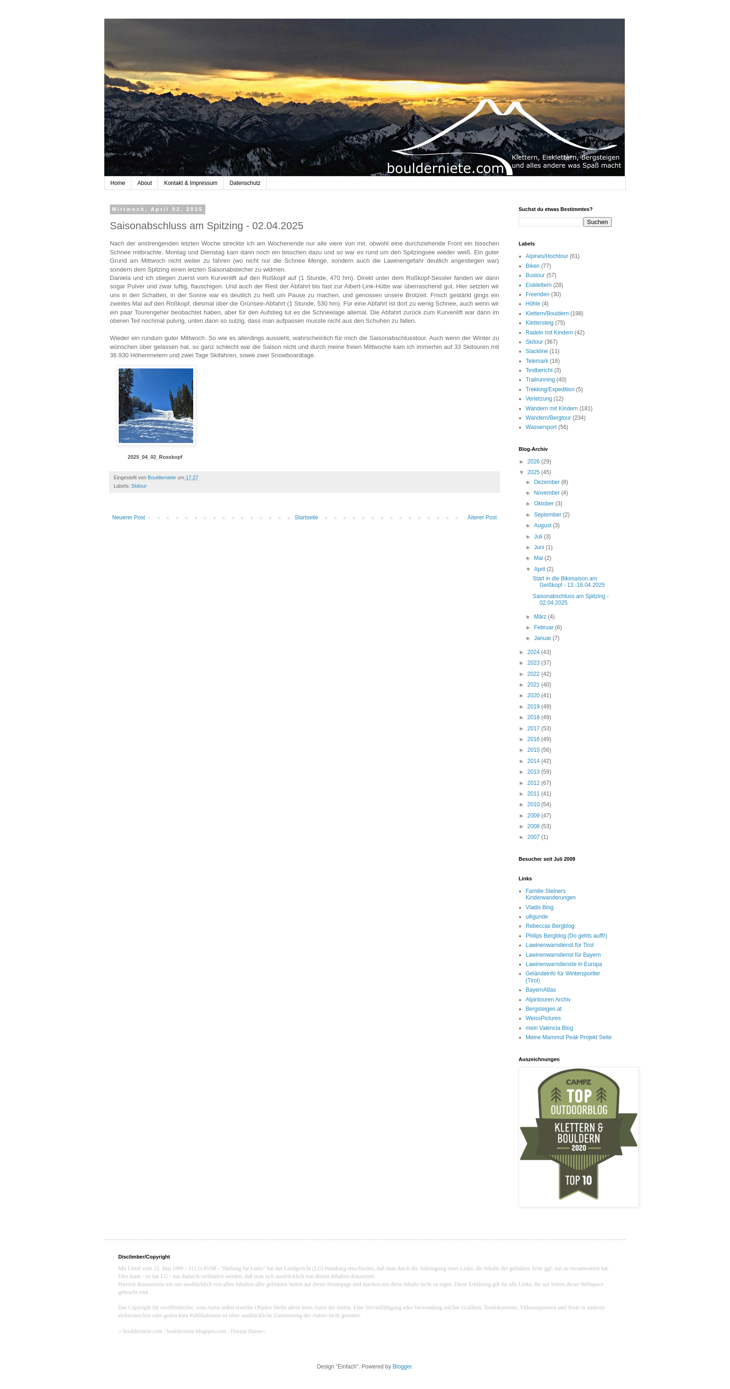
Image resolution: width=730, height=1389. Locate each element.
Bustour (535, 275)
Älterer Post (482, 517)
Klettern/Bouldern (547, 313)
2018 (534, 717)
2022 (534, 674)
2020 (534, 695)
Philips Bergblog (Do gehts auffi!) (566, 936)
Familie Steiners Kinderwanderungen (550, 894)
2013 (534, 772)
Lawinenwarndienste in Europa (564, 964)
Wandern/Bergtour (548, 418)
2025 (534, 472)
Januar (543, 638)
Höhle (533, 303)
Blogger (402, 1366)
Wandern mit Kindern (552, 408)
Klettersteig (540, 323)
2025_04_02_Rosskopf (155, 457)
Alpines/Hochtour (547, 256)
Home (117, 183)
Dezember (547, 482)
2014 (534, 761)
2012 (534, 783)
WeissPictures (543, 1018)
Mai (539, 558)
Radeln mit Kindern (549, 332)
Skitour (139, 486)
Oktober (544, 503)
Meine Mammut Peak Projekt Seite (569, 1037)
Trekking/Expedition (550, 389)
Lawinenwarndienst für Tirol (560, 945)
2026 (534, 461)
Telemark (537, 361)
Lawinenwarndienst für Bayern (563, 955)
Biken (533, 266)
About (144, 183)
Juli (539, 536)
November (547, 493)
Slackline (537, 351)
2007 (534, 837)
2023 (534, 663)
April (540, 569)
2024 (534, 652)
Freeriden (537, 294)
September (548, 514)
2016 (534, 739)
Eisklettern (539, 285)
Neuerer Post (128, 517)
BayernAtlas (541, 990)
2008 (534, 826)
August (543, 525)
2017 (534, 728)
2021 (534, 684)
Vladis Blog (540, 907)
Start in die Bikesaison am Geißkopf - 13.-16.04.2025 (569, 581)
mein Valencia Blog (549, 1028)
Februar (544, 627)
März (541, 616)
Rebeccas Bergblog (550, 926)
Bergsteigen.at (543, 1009)
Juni (540, 547)
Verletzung (539, 398)
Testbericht (539, 370)
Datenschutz (245, 183)
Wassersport (541, 427)
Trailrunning (540, 379)
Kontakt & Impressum (190, 183)
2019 (534, 706)
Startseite (306, 517)
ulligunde (537, 916)
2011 (534, 793)
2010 (534, 804)
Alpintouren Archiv (548, 999)
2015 (534, 750)
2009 (534, 815)
